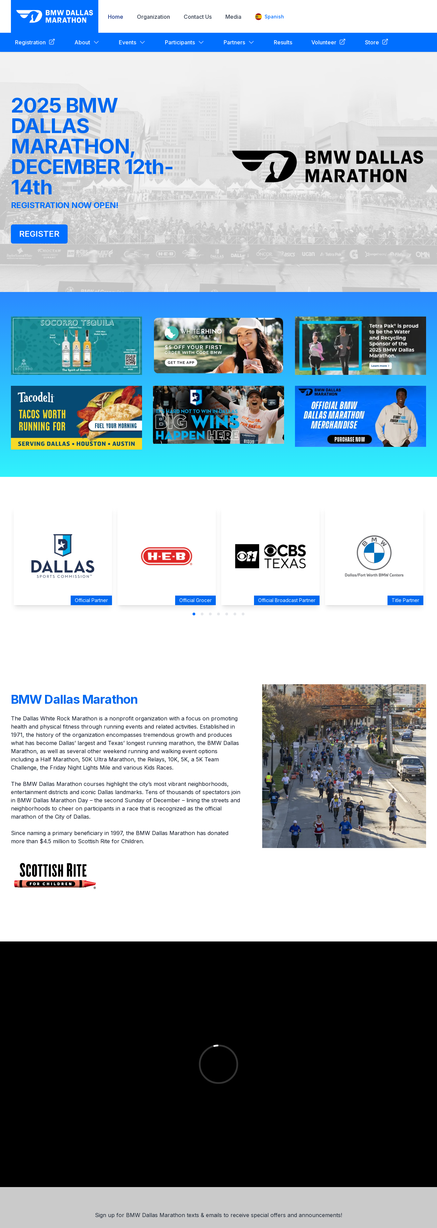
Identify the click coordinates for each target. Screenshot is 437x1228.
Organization (153, 16)
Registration (35, 42)
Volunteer (328, 42)
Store (377, 42)
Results (283, 42)
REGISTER (39, 234)
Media (233, 16)
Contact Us (198, 16)
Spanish (269, 16)
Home (115, 16)
